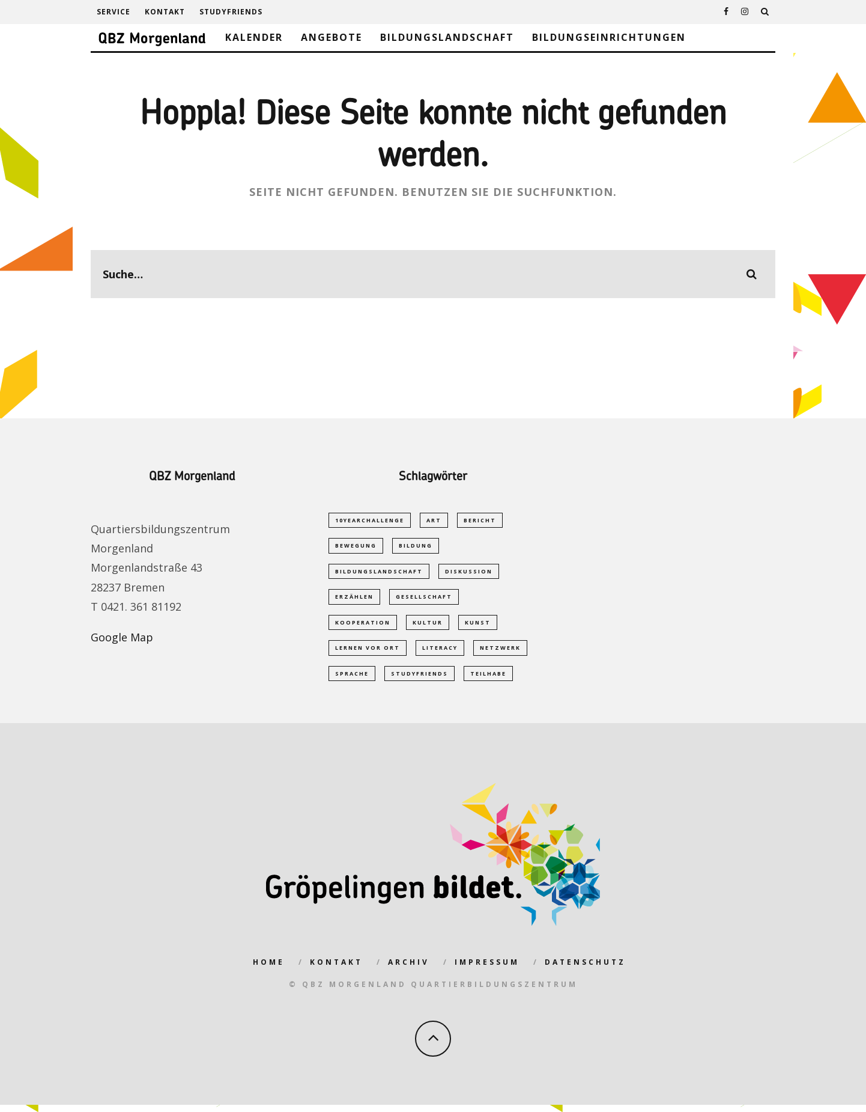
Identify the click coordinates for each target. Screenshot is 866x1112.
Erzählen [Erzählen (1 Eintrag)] (354, 599)
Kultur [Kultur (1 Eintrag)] (428, 626)
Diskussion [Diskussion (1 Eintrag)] (468, 573)
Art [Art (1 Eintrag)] (433, 520)
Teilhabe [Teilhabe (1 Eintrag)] (488, 679)
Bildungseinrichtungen (609, 37)
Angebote (331, 37)
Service (113, 12)
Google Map (122, 637)
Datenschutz (585, 969)
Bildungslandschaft (447, 37)
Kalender (254, 37)
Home (269, 969)
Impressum (487, 969)
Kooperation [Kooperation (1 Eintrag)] (362, 626)
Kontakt (165, 12)
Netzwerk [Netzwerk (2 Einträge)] (500, 653)
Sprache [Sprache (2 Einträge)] (352, 679)
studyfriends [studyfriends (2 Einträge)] (419, 679)
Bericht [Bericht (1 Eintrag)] (480, 520)
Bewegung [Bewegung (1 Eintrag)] (356, 547)
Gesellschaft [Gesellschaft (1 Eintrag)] (424, 599)
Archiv (408, 969)
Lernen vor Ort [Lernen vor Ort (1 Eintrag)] (367, 653)
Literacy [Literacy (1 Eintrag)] (440, 653)
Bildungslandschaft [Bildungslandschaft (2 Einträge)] (379, 573)
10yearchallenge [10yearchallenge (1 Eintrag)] (369, 520)
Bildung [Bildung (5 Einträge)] (415, 547)
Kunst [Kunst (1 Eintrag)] (478, 626)
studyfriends (230, 12)
